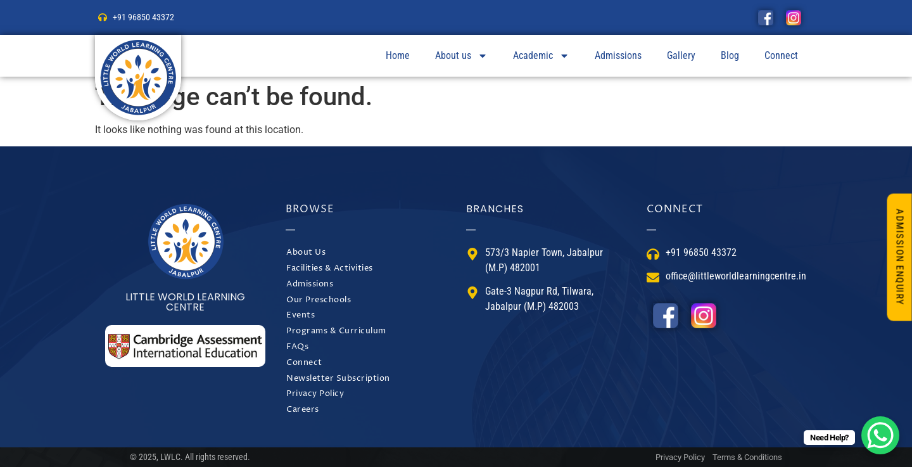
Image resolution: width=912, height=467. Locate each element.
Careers (302, 409)
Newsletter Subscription (338, 378)
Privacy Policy (315, 393)
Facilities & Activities (329, 268)
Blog (730, 55)
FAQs (297, 347)
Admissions (618, 55)
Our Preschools (318, 300)
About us (461, 55)
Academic (541, 55)
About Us (306, 252)
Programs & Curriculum (336, 331)
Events (300, 315)
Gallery (681, 55)
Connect (781, 55)
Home (398, 55)
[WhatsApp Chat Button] (880, 435)
